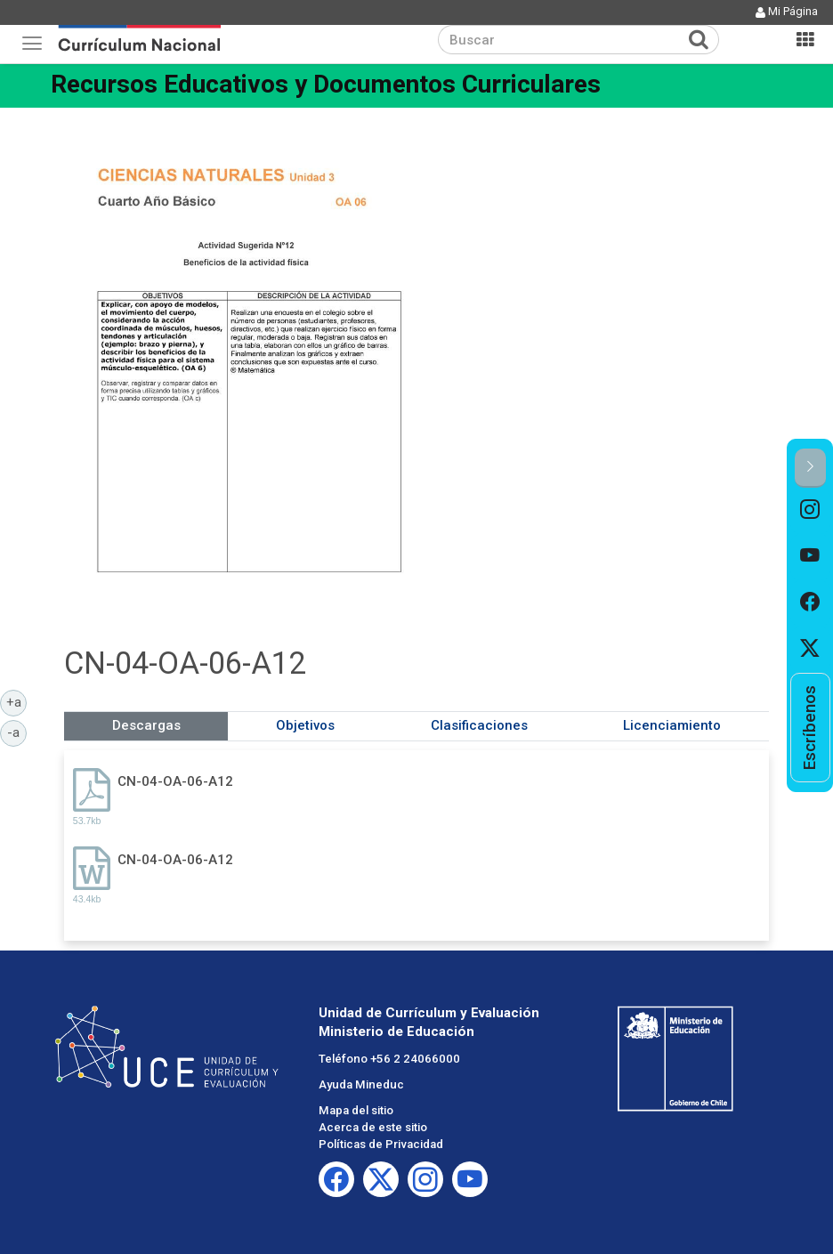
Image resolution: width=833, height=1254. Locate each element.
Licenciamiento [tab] (672, 725)
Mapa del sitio (356, 1110)
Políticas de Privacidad (381, 1144)
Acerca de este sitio (373, 1127)
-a (17, 731)
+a (17, 701)
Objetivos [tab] (305, 725)
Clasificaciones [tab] (479, 725)
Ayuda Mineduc (361, 1084)
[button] (810, 468)
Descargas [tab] (146, 725)
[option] (810, 511)
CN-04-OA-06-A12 (175, 781)
